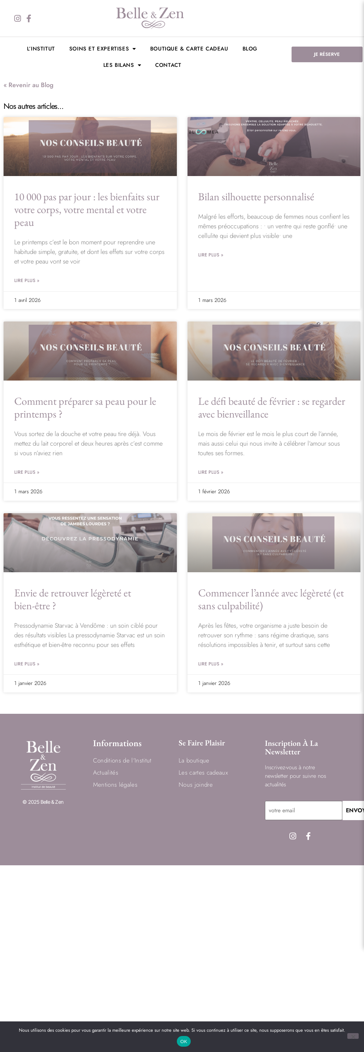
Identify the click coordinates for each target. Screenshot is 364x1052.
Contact (168, 65)
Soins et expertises (102, 49)
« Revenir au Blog (29, 85)
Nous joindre (196, 784)
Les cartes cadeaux (203, 772)
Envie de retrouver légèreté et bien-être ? (72, 599)
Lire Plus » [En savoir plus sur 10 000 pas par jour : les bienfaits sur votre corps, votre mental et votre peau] (26, 280)
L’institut (41, 49)
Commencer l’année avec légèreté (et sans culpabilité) (271, 599)
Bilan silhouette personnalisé (256, 196)
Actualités (105, 772)
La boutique (194, 760)
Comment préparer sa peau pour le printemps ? (85, 407)
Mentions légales (115, 784)
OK (183, 1041)
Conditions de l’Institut (122, 760)
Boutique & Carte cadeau (189, 49)
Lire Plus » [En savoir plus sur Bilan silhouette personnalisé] (210, 254)
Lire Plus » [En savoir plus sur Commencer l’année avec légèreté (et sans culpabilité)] (210, 663)
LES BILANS (122, 65)
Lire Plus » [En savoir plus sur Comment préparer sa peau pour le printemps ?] (26, 472)
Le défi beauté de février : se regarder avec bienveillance (271, 407)
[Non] (353, 1036)
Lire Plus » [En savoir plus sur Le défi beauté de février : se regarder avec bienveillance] (210, 472)
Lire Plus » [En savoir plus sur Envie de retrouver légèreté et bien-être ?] (26, 663)
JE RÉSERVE (327, 54)
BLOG (250, 49)
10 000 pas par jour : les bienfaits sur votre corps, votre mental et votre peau (86, 209)
